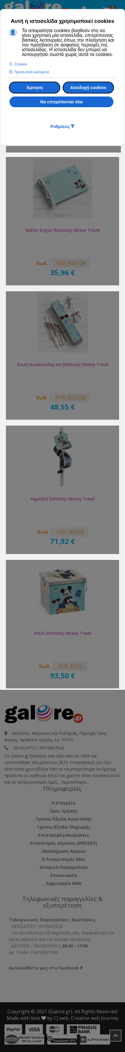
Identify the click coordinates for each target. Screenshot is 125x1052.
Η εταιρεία (63, 803)
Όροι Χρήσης (63, 811)
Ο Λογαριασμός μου (63, 859)
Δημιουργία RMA (63, 883)
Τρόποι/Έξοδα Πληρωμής (64, 827)
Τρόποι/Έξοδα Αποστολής (63, 819)
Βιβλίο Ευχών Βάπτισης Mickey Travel (62, 230)
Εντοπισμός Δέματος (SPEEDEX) (63, 843)
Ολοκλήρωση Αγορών (64, 851)
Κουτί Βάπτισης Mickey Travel (62, 633)
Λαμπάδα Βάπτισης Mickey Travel (62, 499)
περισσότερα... (75, 782)
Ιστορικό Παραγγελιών (64, 867)
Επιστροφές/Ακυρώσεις (63, 835)
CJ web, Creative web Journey (86, 1018)
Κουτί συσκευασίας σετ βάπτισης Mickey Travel (62, 364)
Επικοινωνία (63, 875)
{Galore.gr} (60, 1011)
